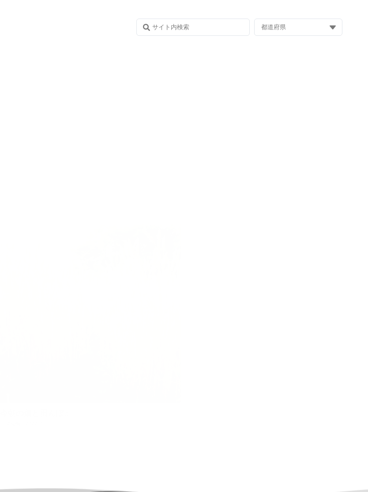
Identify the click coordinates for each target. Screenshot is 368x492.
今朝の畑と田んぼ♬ (35, 413)
